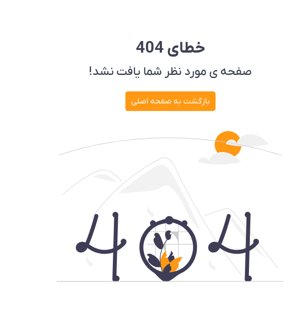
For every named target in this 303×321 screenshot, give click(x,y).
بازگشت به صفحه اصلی (151, 101)
